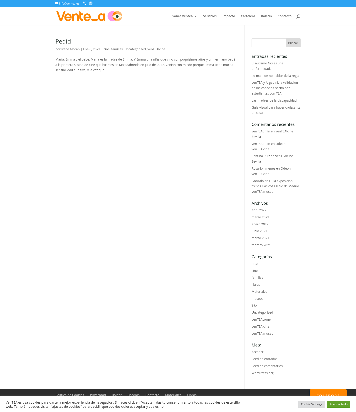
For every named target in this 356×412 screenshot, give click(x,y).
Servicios (210, 16)
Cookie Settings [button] (311, 404)
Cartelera (248, 16)
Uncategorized (135, 49)
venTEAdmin (261, 131)
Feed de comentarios (267, 366)
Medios (134, 395)
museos (257, 298)
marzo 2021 (260, 238)
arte (254, 263)
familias (117, 49)
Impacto (228, 16)
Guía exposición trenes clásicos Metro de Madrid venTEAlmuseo (275, 186)
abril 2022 (259, 210)
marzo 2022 (260, 217)
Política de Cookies (69, 395)
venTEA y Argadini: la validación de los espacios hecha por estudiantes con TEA (275, 87)
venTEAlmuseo (262, 333)
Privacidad (98, 395)
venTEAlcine (156, 49)
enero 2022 (260, 224)
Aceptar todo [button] (339, 404)
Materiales (259, 291)
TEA (254, 305)
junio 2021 (259, 231)
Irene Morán (70, 49)
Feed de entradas (264, 359)
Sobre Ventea (182, 16)
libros (256, 284)
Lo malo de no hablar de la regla (275, 75)
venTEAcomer (262, 319)
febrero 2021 (261, 245)
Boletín (266, 16)
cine (107, 49)
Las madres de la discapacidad (274, 100)
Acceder (257, 352)
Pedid (63, 41)
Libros (192, 395)
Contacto (285, 16)
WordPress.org (262, 373)
